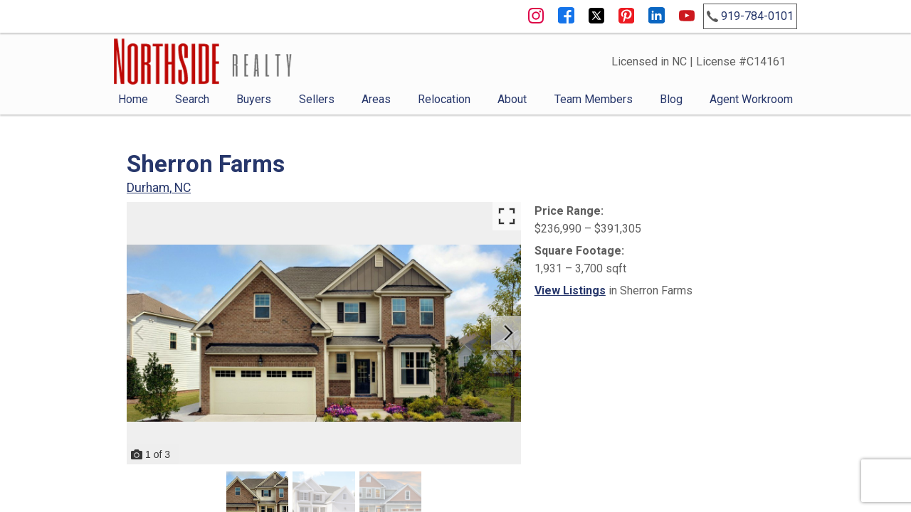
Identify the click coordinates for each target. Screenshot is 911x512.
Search (192, 99)
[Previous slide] (139, 333)
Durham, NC (159, 188)
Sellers (317, 99)
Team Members (593, 99)
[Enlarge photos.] (507, 216)
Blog (671, 99)
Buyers (253, 99)
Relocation (444, 99)
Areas (376, 99)
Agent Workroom (751, 99)
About (512, 99)
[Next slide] (508, 333)
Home (133, 99)
